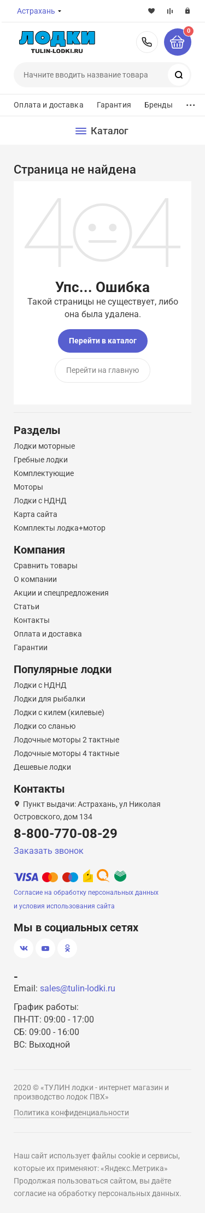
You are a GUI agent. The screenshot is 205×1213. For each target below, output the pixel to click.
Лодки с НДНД (40, 500)
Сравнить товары (46, 565)
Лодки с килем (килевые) (59, 712)
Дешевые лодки (42, 767)
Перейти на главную (102, 370)
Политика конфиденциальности (71, 1112)
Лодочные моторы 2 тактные (66, 739)
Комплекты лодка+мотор (60, 528)
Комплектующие (44, 473)
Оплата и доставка (48, 104)
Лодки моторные (44, 446)
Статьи (26, 606)
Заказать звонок (49, 851)
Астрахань (36, 11)
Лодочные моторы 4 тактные (66, 753)
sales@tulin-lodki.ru (77, 988)
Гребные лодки (41, 459)
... (191, 102)
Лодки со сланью (44, 726)
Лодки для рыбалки (49, 698)
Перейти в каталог (103, 340)
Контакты (32, 620)
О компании (35, 579)
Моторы (28, 487)
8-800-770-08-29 (147, 42)
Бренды (158, 104)
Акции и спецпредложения (61, 592)
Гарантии (31, 647)
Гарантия (114, 104)
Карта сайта (35, 514)
